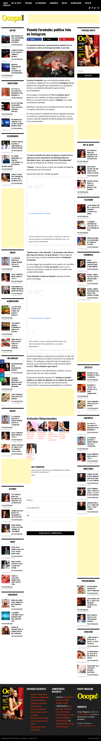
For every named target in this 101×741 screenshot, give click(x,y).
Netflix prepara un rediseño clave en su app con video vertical (40, 721)
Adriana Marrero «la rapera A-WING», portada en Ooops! (64, 700)
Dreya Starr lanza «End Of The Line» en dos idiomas (64, 709)
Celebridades (41, 3)
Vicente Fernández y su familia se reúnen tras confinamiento (53, 436)
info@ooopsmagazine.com (86, 726)
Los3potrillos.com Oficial (57, 350)
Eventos (88, 3)
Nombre (30, 499)
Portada (28, 3)
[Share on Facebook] (34, 39)
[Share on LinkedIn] (2, 375)
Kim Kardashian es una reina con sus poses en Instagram (42, 435)
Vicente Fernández (55, 245)
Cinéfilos (6, 5)
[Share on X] (50, 39)
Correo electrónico (33, 507)
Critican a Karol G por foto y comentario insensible (64, 435)
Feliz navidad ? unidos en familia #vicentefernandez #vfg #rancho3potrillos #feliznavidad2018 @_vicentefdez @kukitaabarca (47, 344)
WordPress (97, 738)
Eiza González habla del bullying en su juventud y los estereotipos (39, 703)
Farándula (54, 3)
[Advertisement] (64, 18)
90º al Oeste (16, 3)
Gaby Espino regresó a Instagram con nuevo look (31, 457)
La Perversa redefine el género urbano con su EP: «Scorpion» (39, 712)
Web (28, 515)
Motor (64, 3)
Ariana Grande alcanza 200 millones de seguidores (31, 435)
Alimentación (76, 3)
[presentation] (40, 525)
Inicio (5, 3)
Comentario (31, 474)
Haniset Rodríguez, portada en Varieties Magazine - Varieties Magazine (65, 717)
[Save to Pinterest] (66, 39)
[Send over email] (2, 379)
